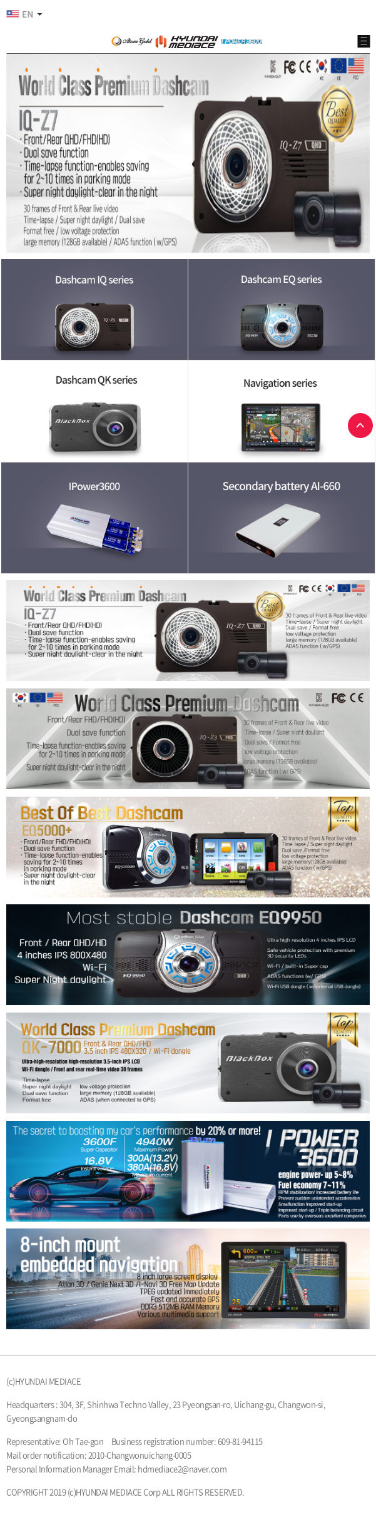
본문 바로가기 (0, 0)
